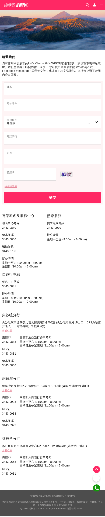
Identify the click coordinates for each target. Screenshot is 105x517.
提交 (52, 199)
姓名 (9, 86)
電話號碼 (12, 136)
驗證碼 (11, 173)
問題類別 (12, 119)
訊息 (9, 153)
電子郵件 (12, 103)
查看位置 (7, 332)
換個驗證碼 (11, 187)
